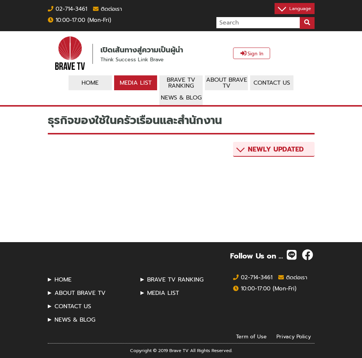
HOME (63, 279)
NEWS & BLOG (74, 319)
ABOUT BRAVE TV (80, 293)
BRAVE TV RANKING (175, 279)
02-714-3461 (67, 9)
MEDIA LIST (163, 293)
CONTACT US (72, 306)
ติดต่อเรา (107, 9)
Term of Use (251, 337)
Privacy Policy (293, 337)
